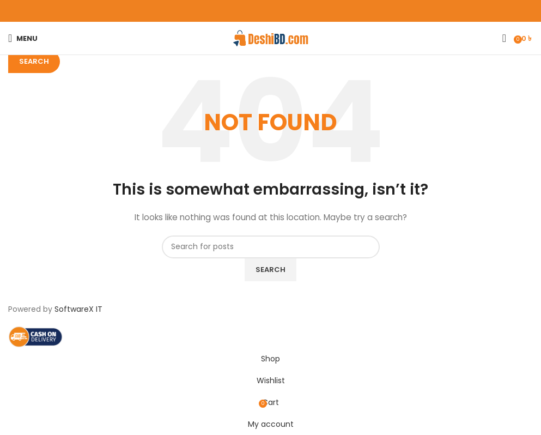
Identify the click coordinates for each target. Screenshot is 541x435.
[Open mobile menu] (23, 38)
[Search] (504, 38)
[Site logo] (271, 37)
